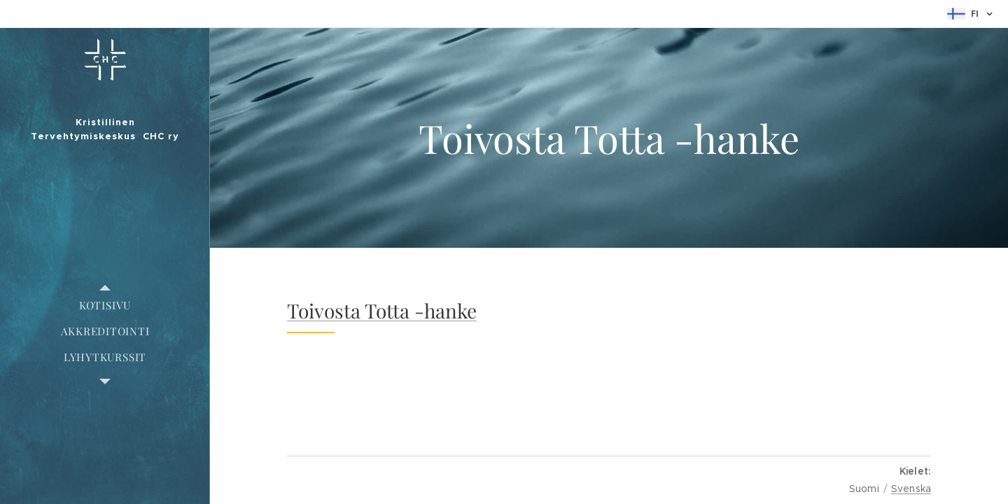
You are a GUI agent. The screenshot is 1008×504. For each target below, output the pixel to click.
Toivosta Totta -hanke (382, 310)
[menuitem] (105, 306)
